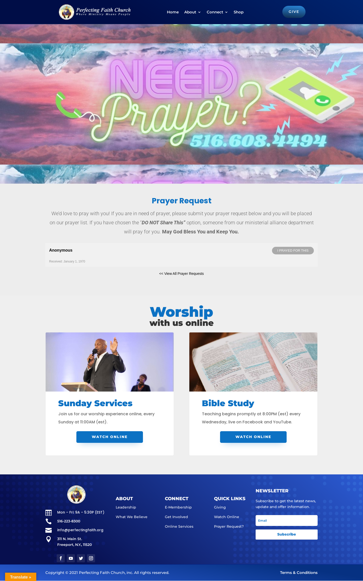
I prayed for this (293, 251)
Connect (214, 12)
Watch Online (110, 436)
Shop (238, 12)
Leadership (126, 507)
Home (172, 12)
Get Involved (176, 517)
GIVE (293, 11)
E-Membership (178, 507)
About (190, 12)
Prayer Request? (229, 526)
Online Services (179, 526)
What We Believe (131, 517)
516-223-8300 (68, 521)
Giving (220, 507)
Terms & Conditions (299, 572)
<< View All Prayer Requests (181, 274)
